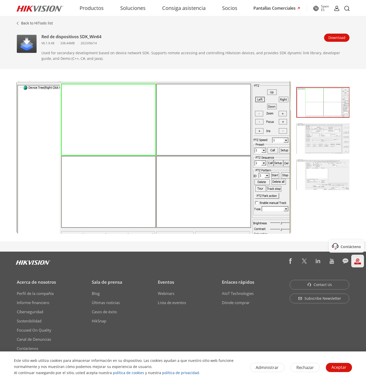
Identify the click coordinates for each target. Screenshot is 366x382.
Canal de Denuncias (34, 339)
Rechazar (305, 367)
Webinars (166, 293)
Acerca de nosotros (36, 282)
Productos (92, 8)
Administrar (267, 367)
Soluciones (133, 8)
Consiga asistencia (184, 8)
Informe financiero (33, 302)
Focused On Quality (34, 330)
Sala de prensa (107, 282)
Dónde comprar (236, 302)
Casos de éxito (104, 311)
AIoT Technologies (238, 293)
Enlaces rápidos (238, 282)
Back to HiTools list (37, 23)
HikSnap (99, 320)
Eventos (166, 282)
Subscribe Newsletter (319, 298)
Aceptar (338, 367)
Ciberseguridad (30, 311)
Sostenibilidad (29, 320)
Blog (96, 293)
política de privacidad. (181, 372)
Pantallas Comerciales (275, 8)
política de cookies (128, 372)
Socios (229, 8)
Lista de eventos (172, 302)
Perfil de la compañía (35, 293)
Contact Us (319, 284)
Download (336, 37)
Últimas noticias (106, 302)
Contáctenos (27, 348)
